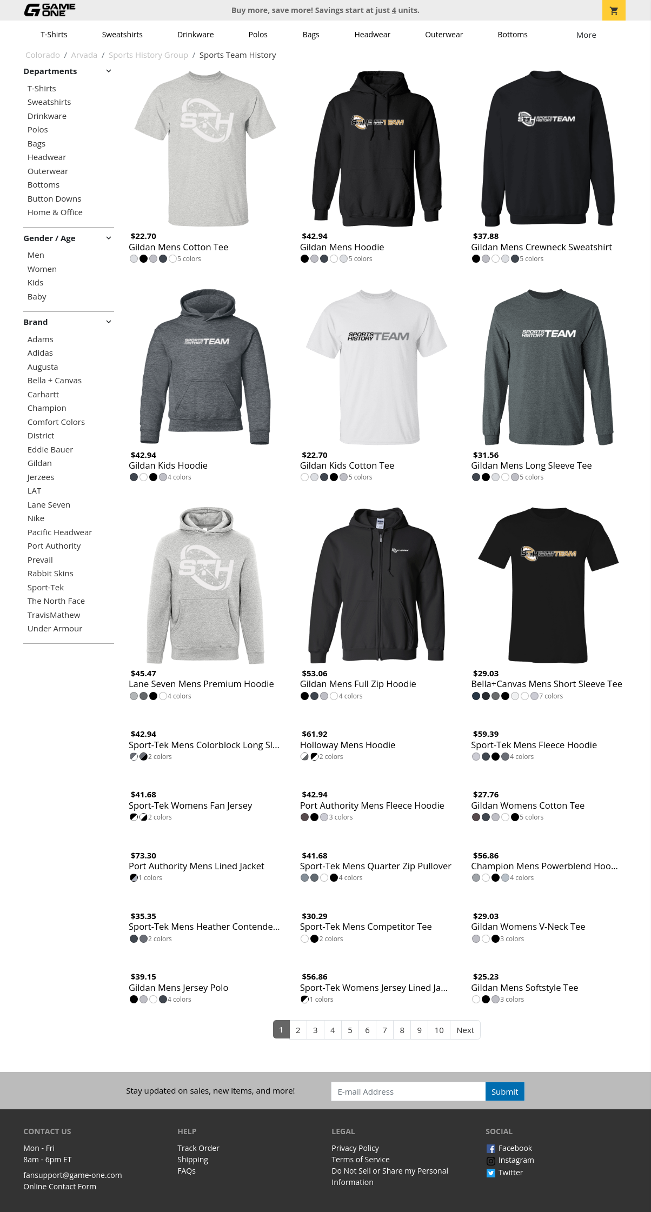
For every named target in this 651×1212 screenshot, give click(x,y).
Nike (36, 518)
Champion (47, 407)
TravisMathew (54, 615)
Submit (505, 1091)
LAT (35, 490)
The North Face (56, 600)
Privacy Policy (354, 1148)
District (41, 435)
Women (42, 269)
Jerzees (41, 477)
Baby (37, 296)
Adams (41, 339)
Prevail (40, 559)
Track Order (198, 1148)
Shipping (192, 1159)
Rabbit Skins (51, 573)
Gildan (40, 463)
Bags (311, 34)
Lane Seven (49, 504)
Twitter (504, 1172)
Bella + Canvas (55, 380)
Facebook (509, 1148)
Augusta (43, 366)
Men (36, 254)
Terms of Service (360, 1159)
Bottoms (512, 34)
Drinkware (195, 34)
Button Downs (55, 198)
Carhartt (43, 394)
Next (465, 1029)
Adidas (40, 352)
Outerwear (444, 34)
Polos (258, 34)
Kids (35, 282)
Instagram (510, 1160)
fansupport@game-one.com (72, 1175)
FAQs (186, 1171)
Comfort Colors (56, 422)
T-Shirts (54, 34)
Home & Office (55, 212)
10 (439, 1029)
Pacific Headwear (60, 532)
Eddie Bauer (51, 449)
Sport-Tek (46, 587)
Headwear (372, 34)
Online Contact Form (59, 1186)
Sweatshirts (122, 34)
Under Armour (55, 628)
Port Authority (54, 545)
